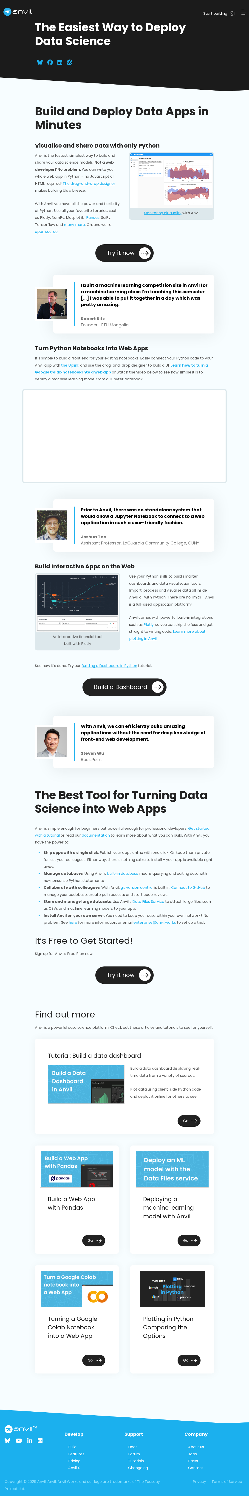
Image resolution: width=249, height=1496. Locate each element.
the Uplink (70, 365)
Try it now (129, 253)
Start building (219, 13)
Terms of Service (227, 1481)
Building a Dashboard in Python (109, 665)
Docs (132, 1447)
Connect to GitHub (188, 887)
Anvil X (74, 1467)
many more (74, 224)
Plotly (149, 624)
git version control (137, 887)
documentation (96, 835)
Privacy (199, 1481)
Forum (134, 1454)
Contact (195, 1467)
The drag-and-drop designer (89, 183)
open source (46, 231)
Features (76, 1454)
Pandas (92, 217)
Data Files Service (148, 901)
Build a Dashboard (129, 687)
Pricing (74, 1461)
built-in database (122, 873)
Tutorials (136, 1461)
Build (72, 1447)
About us (196, 1447)
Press (193, 1461)
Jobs (192, 1454)
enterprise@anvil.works (154, 922)
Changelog (138, 1467)
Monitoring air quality (162, 213)
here (73, 922)
